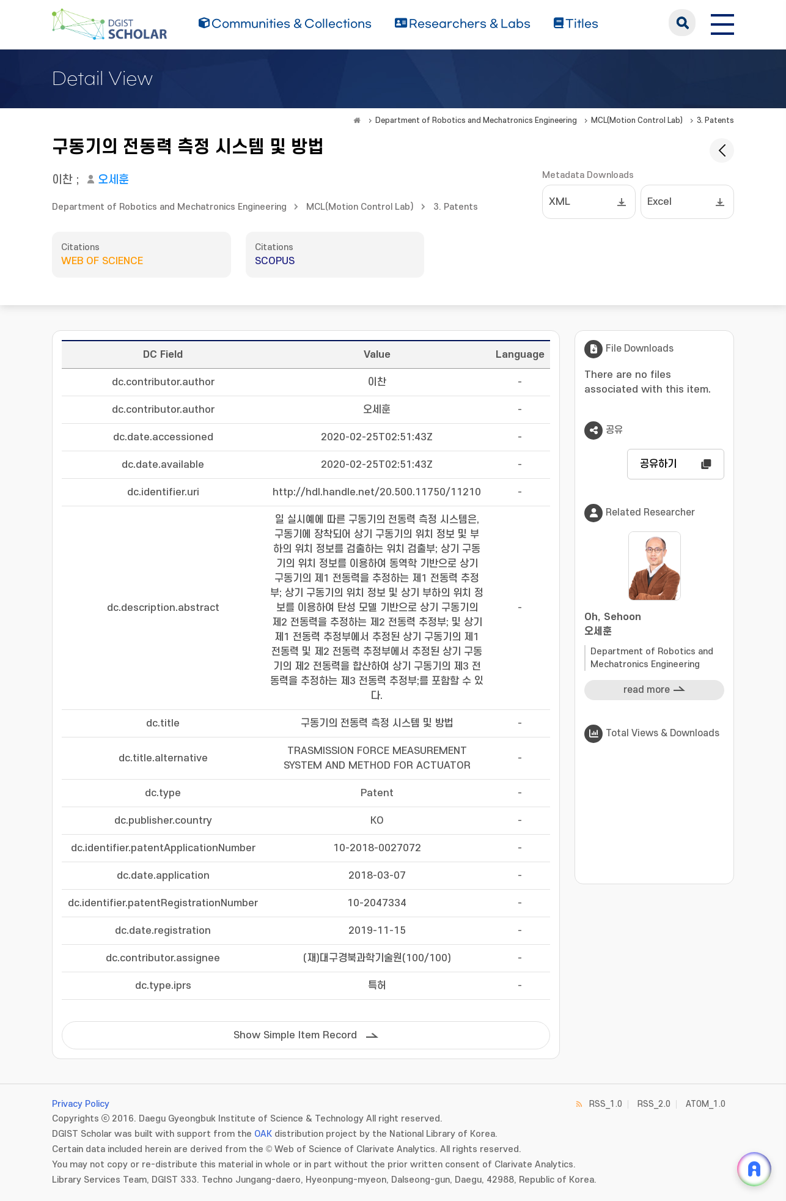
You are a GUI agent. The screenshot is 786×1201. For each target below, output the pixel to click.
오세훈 (113, 180)
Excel (659, 201)
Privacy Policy (80, 1104)
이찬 (62, 180)
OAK (263, 1134)
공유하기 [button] (658, 464)
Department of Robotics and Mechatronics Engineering (476, 120)
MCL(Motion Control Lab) (637, 120)
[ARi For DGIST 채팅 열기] (754, 1169)
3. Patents (715, 120)
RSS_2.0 (653, 1104)
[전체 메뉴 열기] (722, 22)
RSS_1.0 (605, 1104)
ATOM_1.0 (705, 1104)
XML (559, 201)
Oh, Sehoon (654, 625)
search (682, 22)
